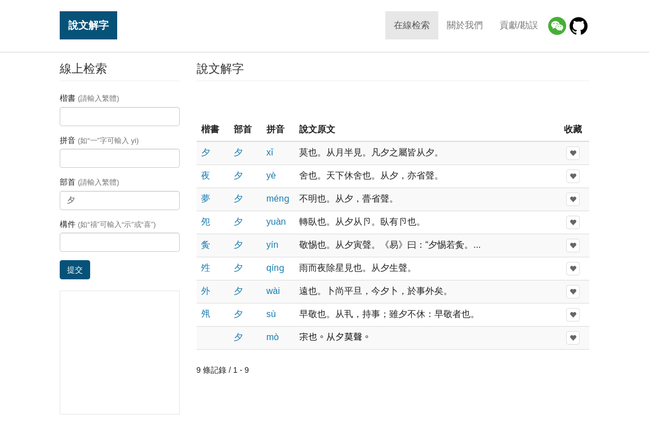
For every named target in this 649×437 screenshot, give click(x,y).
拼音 (99, 140)
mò (272, 337)
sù (271, 314)
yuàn (276, 221)
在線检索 (412, 25)
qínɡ (275, 268)
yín (272, 244)
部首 (89, 181)
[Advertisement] (392, 101)
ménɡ (278, 198)
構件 (108, 224)
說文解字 (88, 25)
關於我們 (465, 25)
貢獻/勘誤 (519, 25)
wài (273, 291)
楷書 (89, 97)
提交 (75, 269)
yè (271, 175)
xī (269, 152)
